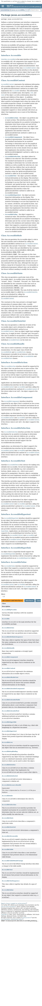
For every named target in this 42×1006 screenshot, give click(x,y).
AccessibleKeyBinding (10, 751)
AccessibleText (10, 176)
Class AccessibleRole (11, 235)
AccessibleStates (14, 340)
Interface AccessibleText (13, 461)
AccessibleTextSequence (10, 881)
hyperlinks (4, 531)
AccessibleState (20, 352)
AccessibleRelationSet (10, 776)
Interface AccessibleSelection (15, 428)
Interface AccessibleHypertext (16, 514)
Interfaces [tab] (29, 600)
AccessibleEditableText (10, 677)
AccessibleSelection (12, 156)
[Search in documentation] (35, 10)
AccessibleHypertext (13, 195)
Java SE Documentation (8, 906)
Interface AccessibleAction (14, 362)
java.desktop (5, 10)
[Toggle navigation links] (2, 6)
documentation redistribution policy (11, 919)
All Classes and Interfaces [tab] (12, 600)
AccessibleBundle (8, 648)
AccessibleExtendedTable (11, 699)
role (31, 93)
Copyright (4, 914)
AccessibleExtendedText (10, 711)
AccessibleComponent (13, 137)
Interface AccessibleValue (13, 562)
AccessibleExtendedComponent (13, 688)
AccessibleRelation (8, 764)
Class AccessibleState (11, 273)
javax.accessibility (18, 10)
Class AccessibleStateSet (13, 321)
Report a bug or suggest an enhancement (13, 903)
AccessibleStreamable (10, 836)
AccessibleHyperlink (8, 554)
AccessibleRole (6, 352)
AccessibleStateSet (30, 292)
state (3, 95)
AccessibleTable (7, 849)
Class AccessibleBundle (12, 344)
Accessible (15, 90)
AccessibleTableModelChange (12, 860)
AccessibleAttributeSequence (12, 637)
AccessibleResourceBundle (11, 785)
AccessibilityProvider (9, 609)
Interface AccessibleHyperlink (16, 548)
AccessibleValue (11, 214)
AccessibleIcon (7, 742)
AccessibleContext (29, 68)
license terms (21, 2)
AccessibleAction (11, 118)
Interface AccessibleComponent (16, 397)
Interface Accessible (11, 55)
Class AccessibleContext (13, 80)
